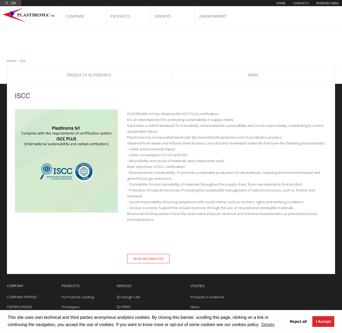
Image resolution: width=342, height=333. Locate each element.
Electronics (70, 285)
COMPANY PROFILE (22, 265)
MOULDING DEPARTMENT (136, 294)
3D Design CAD (128, 265)
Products (120, 16)
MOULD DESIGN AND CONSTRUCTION (146, 285)
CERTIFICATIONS (19, 275)
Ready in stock (73, 294)
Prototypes (71, 275)
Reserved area (327, 3)
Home (281, 3)
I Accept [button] (323, 321)
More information (148, 227)
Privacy (196, 294)
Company (75, 16)
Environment (213, 16)
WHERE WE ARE (19, 285)
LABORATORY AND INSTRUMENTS (142, 304)
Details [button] (267, 324)
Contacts (301, 3)
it (6, 3)
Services (163, 16)
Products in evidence (89, 43)
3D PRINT (123, 275)
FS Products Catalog (78, 265)
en (13, 3)
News (253, 43)
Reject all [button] (298, 321)
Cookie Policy (201, 285)
